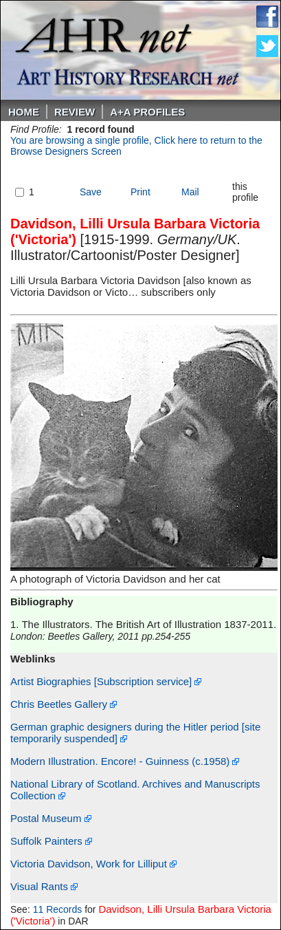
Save (91, 191)
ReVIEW (74, 112)
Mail (190, 191)
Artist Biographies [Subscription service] (105, 681)
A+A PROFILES (147, 112)
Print (140, 191)
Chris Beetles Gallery (63, 704)
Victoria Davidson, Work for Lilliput (93, 863)
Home (23, 112)
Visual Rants (44, 886)
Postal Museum (50, 818)
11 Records (57, 909)
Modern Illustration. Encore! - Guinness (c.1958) (124, 761)
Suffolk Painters (51, 841)
